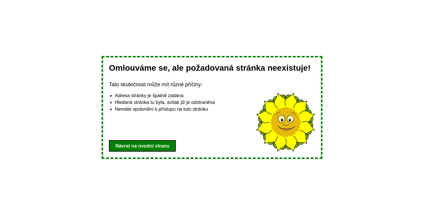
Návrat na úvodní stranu (142, 145)
